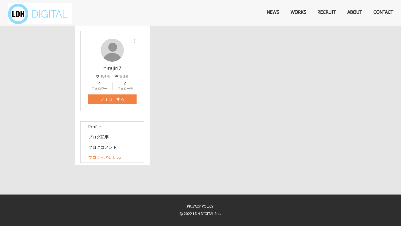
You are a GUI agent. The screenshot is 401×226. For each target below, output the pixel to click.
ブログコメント (102, 147)
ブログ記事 (98, 137)
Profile (94, 127)
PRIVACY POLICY (200, 206)
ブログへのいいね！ (106, 157)
